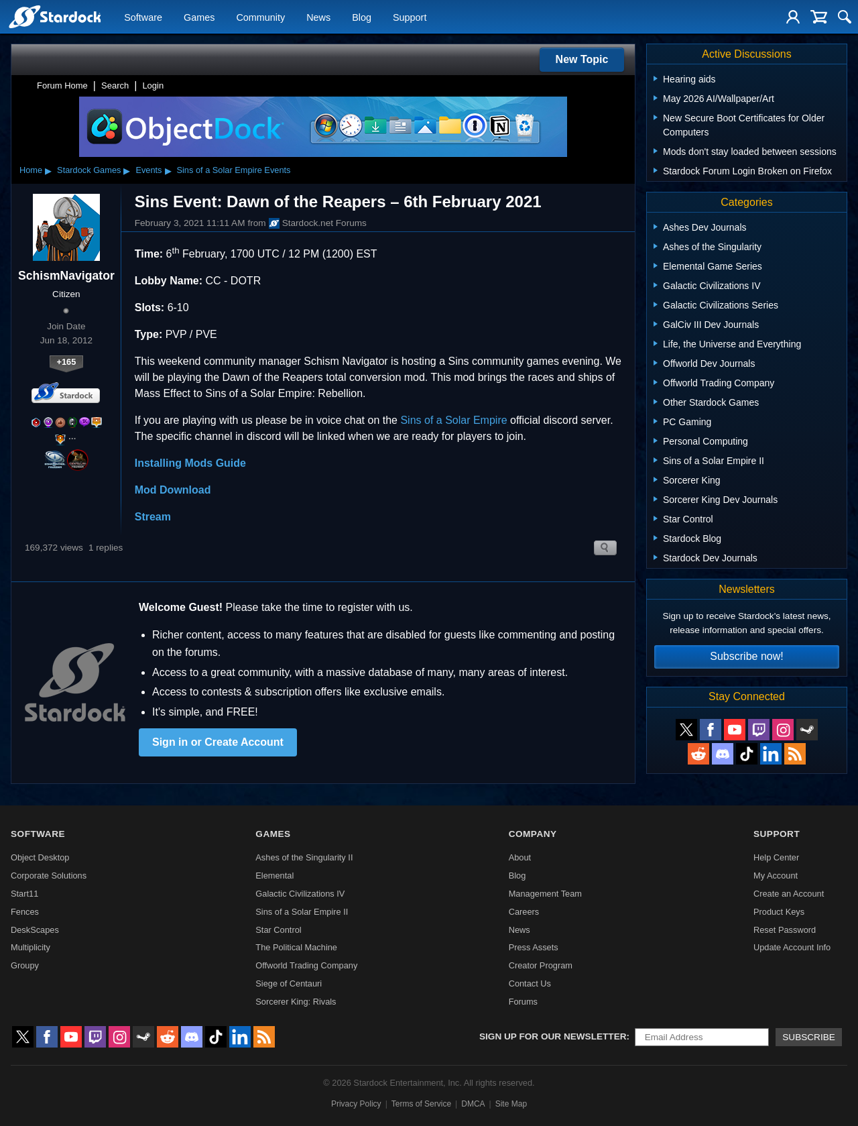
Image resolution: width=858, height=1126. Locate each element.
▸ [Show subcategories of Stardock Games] (126, 170)
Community (260, 17)
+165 (66, 362)
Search (115, 85)
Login (153, 85)
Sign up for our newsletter (553, 1036)
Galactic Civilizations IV (300, 894)
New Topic (582, 59)
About (520, 857)
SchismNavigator (66, 275)
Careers (524, 912)
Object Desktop (40, 857)
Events (148, 170)
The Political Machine (296, 947)
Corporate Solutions (48, 875)
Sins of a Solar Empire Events (233, 170)
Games (199, 17)
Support (409, 17)
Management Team (545, 894)
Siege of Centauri (288, 983)
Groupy (25, 965)
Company (533, 834)
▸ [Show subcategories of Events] (168, 170)
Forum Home (62, 85)
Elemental (274, 875)
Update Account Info (792, 947)
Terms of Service (421, 1104)
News (318, 17)
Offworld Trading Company (306, 965)
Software (143, 17)
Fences (25, 912)
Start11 (24, 894)
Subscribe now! (746, 656)
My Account (775, 875)
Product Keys (778, 912)
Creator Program (540, 965)
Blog (361, 17)
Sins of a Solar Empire (453, 420)
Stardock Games (89, 170)
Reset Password (784, 930)
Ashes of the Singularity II (304, 857)
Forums (523, 1002)
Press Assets (533, 947)
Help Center (776, 857)
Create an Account (788, 894)
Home (30, 170)
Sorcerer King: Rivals (295, 1002)
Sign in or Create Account (218, 742)
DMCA (473, 1104)
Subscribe (808, 1037)
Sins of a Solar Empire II (301, 912)
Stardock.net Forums (318, 223)
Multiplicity (30, 947)
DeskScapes (35, 930)
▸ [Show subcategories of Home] (48, 170)
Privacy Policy (356, 1104)
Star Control (278, 930)
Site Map (511, 1104)
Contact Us (530, 983)
